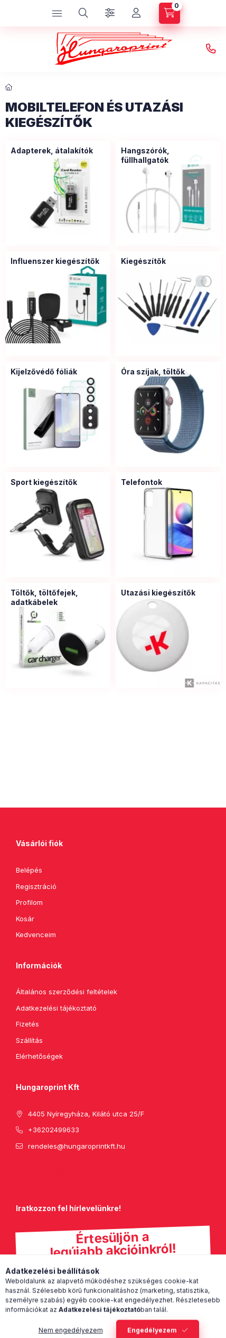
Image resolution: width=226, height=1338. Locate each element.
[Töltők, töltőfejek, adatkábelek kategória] (58, 597)
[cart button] (169, 13)
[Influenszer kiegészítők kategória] (55, 261)
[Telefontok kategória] (141, 482)
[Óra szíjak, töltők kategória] (153, 372)
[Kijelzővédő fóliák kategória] (44, 372)
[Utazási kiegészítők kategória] (158, 593)
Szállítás (29, 1040)
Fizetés (27, 1024)
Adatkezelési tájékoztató (56, 1008)
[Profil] (136, 13)
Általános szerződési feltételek (66, 991)
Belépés (29, 870)
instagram (61, 1172)
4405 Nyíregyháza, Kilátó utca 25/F (86, 1114)
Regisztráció (36, 886)
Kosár (25, 918)
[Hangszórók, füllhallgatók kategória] (168, 155)
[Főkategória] (9, 87)
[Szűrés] (109, 13)
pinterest (40, 1172)
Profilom (29, 902)
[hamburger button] (57, 13)
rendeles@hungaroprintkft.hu (76, 1146)
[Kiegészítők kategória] (143, 261)
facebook (19, 1172)
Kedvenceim (36, 934)
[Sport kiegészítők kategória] (44, 482)
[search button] (83, 13)
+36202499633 (211, 49)
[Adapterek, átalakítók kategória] (52, 150)
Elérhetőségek (39, 1056)
